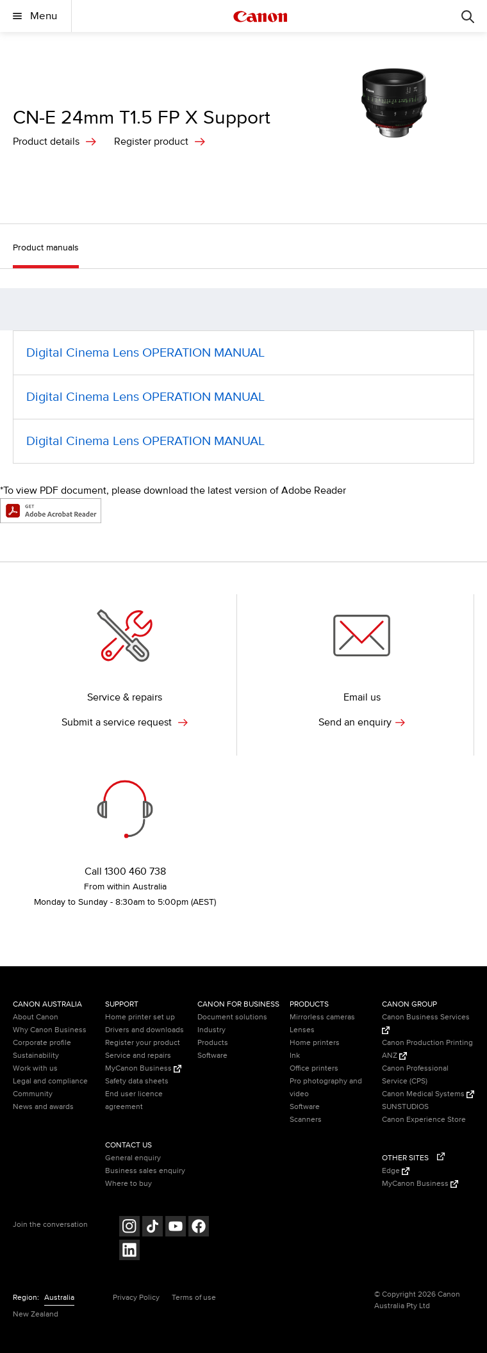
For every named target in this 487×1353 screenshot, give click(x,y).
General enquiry (133, 1158)
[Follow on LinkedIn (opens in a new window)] (129, 1251)
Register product (151, 141)
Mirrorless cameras (322, 1017)
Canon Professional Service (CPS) (415, 1075)
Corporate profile (42, 1043)
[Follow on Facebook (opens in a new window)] (198, 1228)
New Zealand (35, 1314)
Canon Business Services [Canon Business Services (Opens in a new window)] (426, 1023)
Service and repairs (138, 1055)
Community (33, 1094)
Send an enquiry (361, 722)
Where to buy (128, 1183)
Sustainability (36, 1055)
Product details (46, 141)
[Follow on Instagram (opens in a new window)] (129, 1228)
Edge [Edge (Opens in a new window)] (395, 1171)
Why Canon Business (50, 1030)
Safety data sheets (137, 1081)
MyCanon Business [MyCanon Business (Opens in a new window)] (143, 1068)
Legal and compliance (50, 1081)
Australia (59, 1297)
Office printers (314, 1068)
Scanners (306, 1119)
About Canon (35, 1017)
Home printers (315, 1043)
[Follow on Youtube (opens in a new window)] (175, 1228)
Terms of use (194, 1297)
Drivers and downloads (144, 1030)
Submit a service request (125, 722)
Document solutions (232, 1017)
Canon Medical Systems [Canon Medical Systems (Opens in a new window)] (428, 1094)
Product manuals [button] (46, 247)
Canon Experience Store (424, 1119)
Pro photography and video (326, 1087)
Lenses (302, 1030)
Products (212, 1043)
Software (212, 1055)
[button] (470, 309)
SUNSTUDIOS (405, 1107)
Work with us (35, 1068)
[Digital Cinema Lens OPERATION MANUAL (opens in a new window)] (243, 353)
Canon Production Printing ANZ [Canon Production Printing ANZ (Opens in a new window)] (427, 1049)
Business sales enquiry (145, 1171)
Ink (295, 1055)
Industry (211, 1030)
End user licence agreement (134, 1100)
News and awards (43, 1107)
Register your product (142, 1043)
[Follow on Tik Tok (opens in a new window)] (152, 1228)
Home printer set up (140, 1017)
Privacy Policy (136, 1297)
